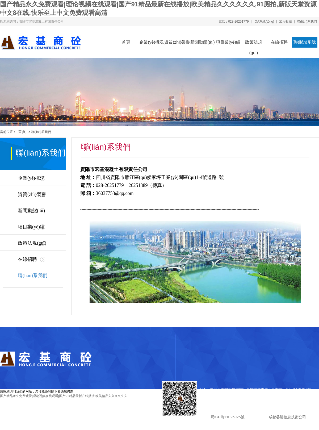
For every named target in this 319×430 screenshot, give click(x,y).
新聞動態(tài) (202, 42)
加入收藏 (285, 21)
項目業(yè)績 (228, 42)
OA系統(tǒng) (264, 21)
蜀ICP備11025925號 (227, 417)
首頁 (126, 42)
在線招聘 (279, 42)
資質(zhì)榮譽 (177, 42)
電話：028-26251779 (234, 21)
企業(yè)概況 (151, 42)
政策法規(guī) (253, 44)
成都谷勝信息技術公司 (287, 417)
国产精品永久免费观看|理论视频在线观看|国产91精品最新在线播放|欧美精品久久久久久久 (63, 396)
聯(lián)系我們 (307, 21)
